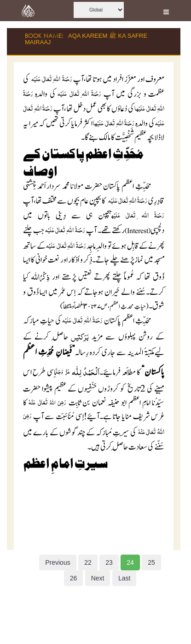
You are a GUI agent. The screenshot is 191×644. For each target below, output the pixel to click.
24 (130, 562)
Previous (57, 562)
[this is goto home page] (28, 10)
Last (124, 578)
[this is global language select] (99, 10)
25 (151, 562)
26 (73, 578)
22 (88, 562)
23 (109, 562)
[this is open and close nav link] (166, 10)
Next (97, 578)
